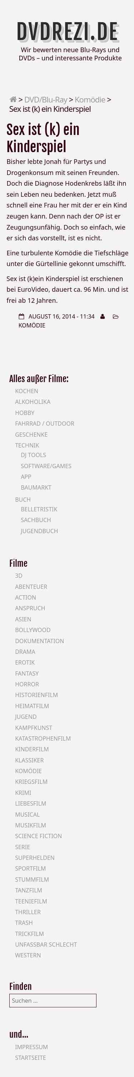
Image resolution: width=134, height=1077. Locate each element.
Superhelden (35, 858)
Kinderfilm (32, 749)
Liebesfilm (30, 803)
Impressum (31, 1047)
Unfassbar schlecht (46, 944)
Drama (25, 652)
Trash (24, 923)
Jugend (25, 717)
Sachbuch (36, 520)
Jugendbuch (39, 531)
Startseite (30, 1058)
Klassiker (29, 760)
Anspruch (30, 608)
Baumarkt (36, 487)
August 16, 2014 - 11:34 (62, 316)
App (26, 477)
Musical (27, 814)
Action (25, 597)
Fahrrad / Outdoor (44, 423)
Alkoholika (32, 402)
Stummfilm (32, 879)
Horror (27, 684)
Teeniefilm (31, 901)
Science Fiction (38, 836)
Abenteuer (31, 587)
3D (19, 576)
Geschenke (31, 435)
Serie (22, 847)
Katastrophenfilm (43, 738)
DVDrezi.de (67, 31)
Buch (23, 500)
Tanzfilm (28, 890)
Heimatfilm (32, 706)
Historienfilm (36, 695)
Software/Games (46, 466)
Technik (27, 445)
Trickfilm (29, 934)
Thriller (28, 912)
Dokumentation (39, 641)
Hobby (24, 413)
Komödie (90, 99)
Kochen (26, 391)
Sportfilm (30, 868)
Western (28, 955)
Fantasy (27, 673)
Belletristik (39, 509)
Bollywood (33, 630)
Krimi (23, 793)
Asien (23, 619)
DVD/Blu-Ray (45, 99)
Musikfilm (30, 825)
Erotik (25, 662)
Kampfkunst (33, 728)
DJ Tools (33, 455)
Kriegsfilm (31, 782)
